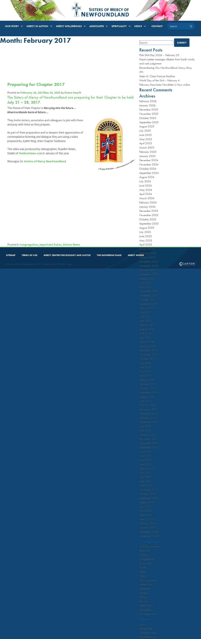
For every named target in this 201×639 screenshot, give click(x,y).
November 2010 (148, 489)
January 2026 (147, 105)
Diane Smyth (73, 92)
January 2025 (147, 156)
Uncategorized (147, 614)
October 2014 (147, 388)
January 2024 (147, 207)
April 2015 (145, 375)
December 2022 (148, 261)
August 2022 (146, 278)
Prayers (143, 597)
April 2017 (145, 321)
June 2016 (145, 333)
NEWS (138, 26)
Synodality (145, 610)
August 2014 (146, 397)
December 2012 (148, 439)
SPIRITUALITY (119, 26)
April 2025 (145, 143)
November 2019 (148, 291)
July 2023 (145, 232)
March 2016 (146, 342)
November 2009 (149, 532)
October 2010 (147, 494)
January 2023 (147, 257)
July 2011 (144, 473)
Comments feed (148, 633)
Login (69, 264)
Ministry (143, 593)
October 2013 (147, 418)
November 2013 (148, 413)
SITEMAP (10, 254)
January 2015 (147, 384)
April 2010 (145, 515)
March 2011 (146, 485)
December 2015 (148, 350)
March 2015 (146, 380)
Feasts (142, 572)
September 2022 (149, 274)
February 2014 (147, 405)
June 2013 (145, 430)
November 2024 (149, 164)
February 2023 (148, 253)
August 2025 (146, 126)
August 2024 (146, 177)
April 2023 (145, 245)
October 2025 (147, 118)
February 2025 (148, 152)
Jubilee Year (146, 584)
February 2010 (147, 523)
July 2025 (145, 131)
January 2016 (147, 346)
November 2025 (149, 114)
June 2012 (145, 456)
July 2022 (145, 283)
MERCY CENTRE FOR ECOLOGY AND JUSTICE (67, 254)
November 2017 (148, 295)
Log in (142, 624)
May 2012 (145, 460)
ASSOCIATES (96, 26)
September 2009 (149, 536)
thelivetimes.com (30, 157)
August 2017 (146, 308)
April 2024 (145, 194)
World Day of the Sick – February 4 (159, 80)
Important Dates (51, 244)
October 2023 (147, 219)
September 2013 (148, 422)
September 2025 (149, 122)
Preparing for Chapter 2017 (36, 84)
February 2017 (147, 325)
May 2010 (145, 511)
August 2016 (146, 329)
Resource (144, 601)
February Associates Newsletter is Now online (164, 85)
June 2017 (145, 316)
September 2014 (148, 392)
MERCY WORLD (136, 254)
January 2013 (147, 435)
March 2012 (146, 468)
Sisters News (72, 244)
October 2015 (147, 359)
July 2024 (145, 181)
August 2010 (146, 502)
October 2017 (147, 299)
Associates (145, 550)
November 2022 (149, 266)
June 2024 (145, 185)
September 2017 (148, 304)
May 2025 (145, 139)
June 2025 (145, 135)
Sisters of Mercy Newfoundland (45, 165)
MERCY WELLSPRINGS (69, 26)
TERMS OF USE (29, 254)
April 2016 (145, 337)
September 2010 (149, 498)
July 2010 (145, 506)
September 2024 (149, 173)
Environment (146, 563)
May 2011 (145, 481)
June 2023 (145, 236)
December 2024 (148, 160)
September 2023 (149, 223)
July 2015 (145, 363)
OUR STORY (12, 26)
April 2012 (145, 464)
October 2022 (147, 270)
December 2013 (148, 409)
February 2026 (148, 101)
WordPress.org (147, 637)
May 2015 (145, 371)
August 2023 (146, 228)
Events (142, 567)
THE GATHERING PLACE (109, 254)
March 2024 (146, 198)
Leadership (145, 588)
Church (143, 555)
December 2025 (148, 109)
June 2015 (145, 367)
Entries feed (145, 628)
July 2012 (145, 451)
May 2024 (145, 190)
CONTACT (157, 26)
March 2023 (146, 249)
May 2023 (145, 240)
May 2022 (145, 287)
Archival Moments (149, 546)
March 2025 (146, 147)
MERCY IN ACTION (37, 26)
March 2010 (146, 519)
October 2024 (147, 169)
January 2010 (147, 527)
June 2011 (145, 477)
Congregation (29, 244)
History (143, 576)
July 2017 (145, 312)
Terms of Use (49, 264)
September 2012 (148, 447)
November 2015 (148, 354)
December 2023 (148, 211)
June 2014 (145, 401)
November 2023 (149, 215)
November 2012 (148, 443)
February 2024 (148, 202)
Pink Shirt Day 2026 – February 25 (159, 55)
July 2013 (145, 426)
